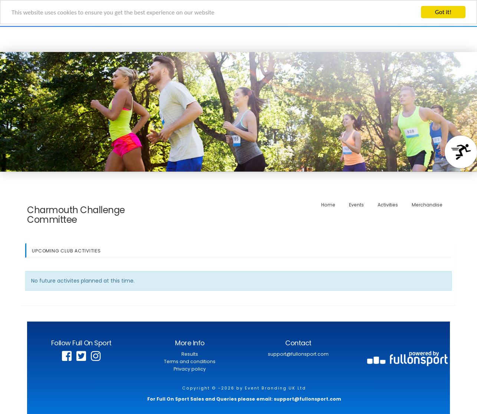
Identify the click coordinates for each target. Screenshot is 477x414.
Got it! (443, 12)
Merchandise (427, 204)
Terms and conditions (190, 361)
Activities (388, 204)
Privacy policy (190, 369)
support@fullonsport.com (298, 354)
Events (356, 204)
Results (189, 354)
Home (328, 204)
